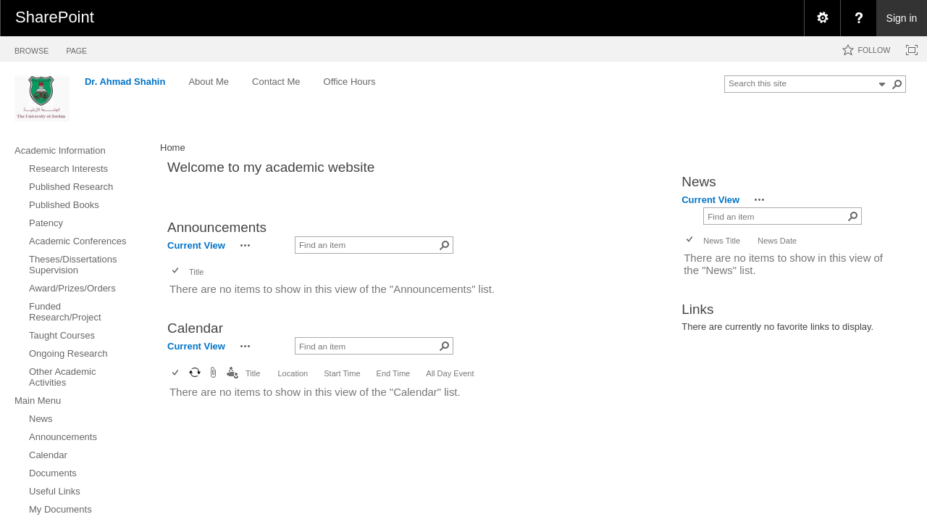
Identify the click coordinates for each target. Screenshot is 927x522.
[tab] (31, 48)
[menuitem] (822, 18)
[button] (897, 84)
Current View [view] (196, 245)
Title (196, 272)
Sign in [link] (902, 18)
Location (292, 373)
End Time (394, 373)
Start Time (342, 373)
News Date (777, 240)
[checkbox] (176, 271)
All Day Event (450, 373)
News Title (721, 240)
